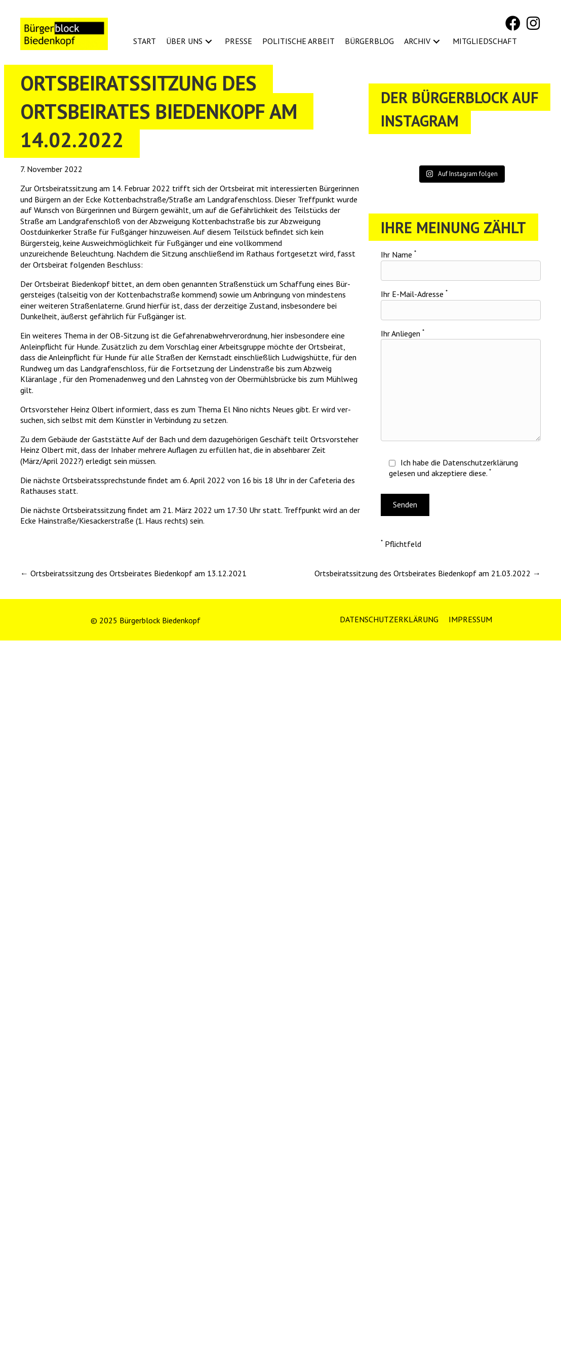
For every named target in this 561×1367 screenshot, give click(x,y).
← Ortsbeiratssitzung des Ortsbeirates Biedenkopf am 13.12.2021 (133, 573)
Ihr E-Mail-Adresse (461, 304)
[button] (512, 23)
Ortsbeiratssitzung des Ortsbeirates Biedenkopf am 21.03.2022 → (427, 573)
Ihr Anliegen (461, 385)
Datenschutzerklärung (480, 462)
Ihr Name (461, 265)
